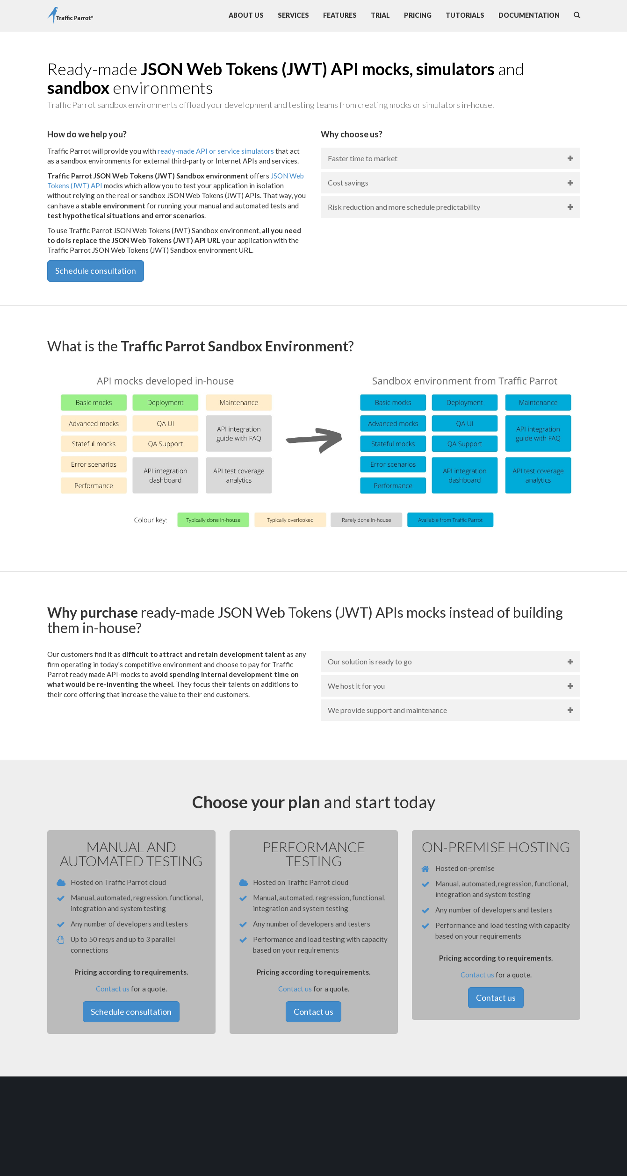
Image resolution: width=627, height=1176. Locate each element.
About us (246, 15)
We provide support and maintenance (387, 710)
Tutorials (465, 15)
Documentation (529, 15)
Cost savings (348, 182)
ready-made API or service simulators (216, 151)
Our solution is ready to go (370, 661)
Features (340, 15)
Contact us (113, 988)
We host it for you (356, 685)
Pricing (418, 15)
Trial (380, 15)
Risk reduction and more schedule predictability (404, 206)
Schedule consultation (95, 270)
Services (293, 15)
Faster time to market (362, 158)
